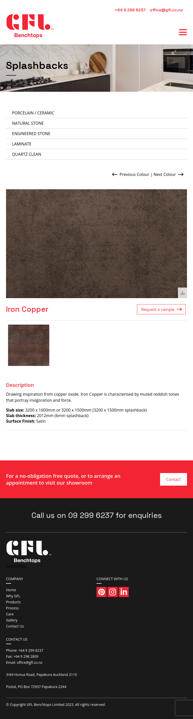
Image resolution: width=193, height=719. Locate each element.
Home (11, 589)
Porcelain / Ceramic (33, 113)
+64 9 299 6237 (130, 10)
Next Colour (165, 174)
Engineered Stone (31, 133)
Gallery (12, 620)
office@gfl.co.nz (166, 10)
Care (10, 614)
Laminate (21, 144)
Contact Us (173, 481)
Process (12, 608)
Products (13, 602)
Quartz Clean (26, 154)
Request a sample (157, 309)
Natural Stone (28, 123)
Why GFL (13, 595)
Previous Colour (134, 174)
